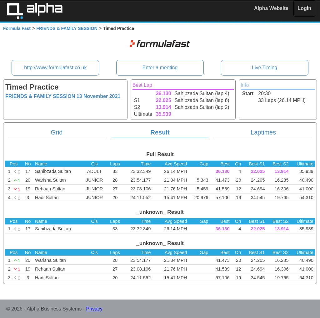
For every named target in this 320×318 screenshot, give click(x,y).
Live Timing (264, 67)
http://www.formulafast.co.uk (55, 67)
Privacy (94, 308)
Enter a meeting (160, 67)
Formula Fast (17, 28)
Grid (57, 132)
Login (304, 8)
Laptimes (263, 132)
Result (159, 132)
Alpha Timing (35, 10)
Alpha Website (271, 8)
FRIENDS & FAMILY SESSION (66, 28)
